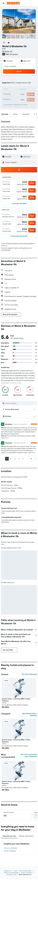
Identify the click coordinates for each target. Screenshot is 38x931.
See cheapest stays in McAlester (29, 714)
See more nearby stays (29, 674)
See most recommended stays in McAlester (29, 755)
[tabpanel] (19, 847)
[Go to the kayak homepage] (13, 3)
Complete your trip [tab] (9, 836)
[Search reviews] (20, 403)
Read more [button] (4, 438)
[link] (24, 182)
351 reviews (14, 54)
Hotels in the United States (11, 872)
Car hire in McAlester (10, 848)
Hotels (15, 871)
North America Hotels (26, 871)
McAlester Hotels (11, 874)
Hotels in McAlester (10, 851)
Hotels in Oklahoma (26, 872)
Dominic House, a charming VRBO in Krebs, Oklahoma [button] (16, 700)
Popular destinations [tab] (26, 836)
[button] (3, 3)
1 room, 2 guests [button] (10, 66)
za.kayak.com (7, 871)
